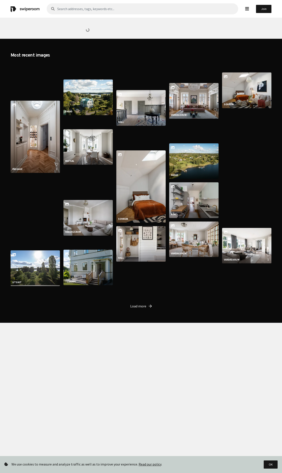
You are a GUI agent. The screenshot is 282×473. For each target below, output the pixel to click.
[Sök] (142, 8)
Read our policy (150, 464)
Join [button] (264, 9)
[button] (247, 9)
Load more (141, 374)
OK (271, 464)
